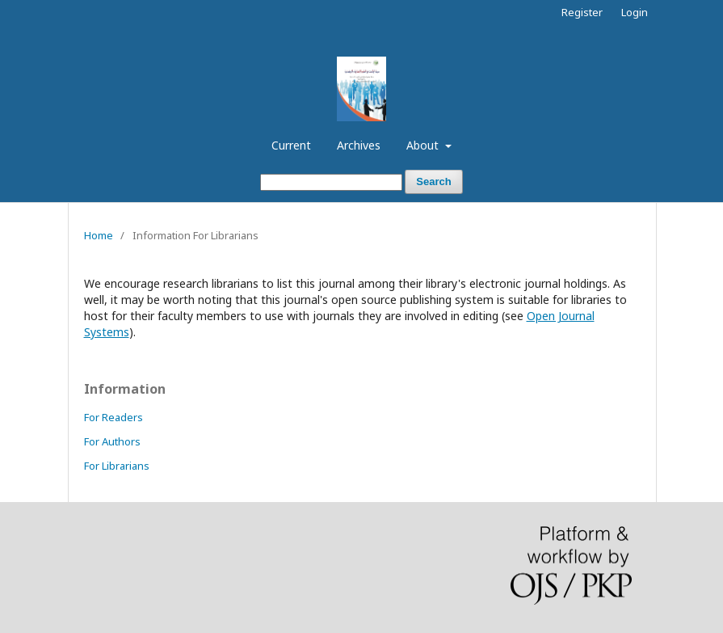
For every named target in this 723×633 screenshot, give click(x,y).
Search (433, 181)
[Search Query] (331, 182)
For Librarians (116, 465)
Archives (358, 145)
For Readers (113, 417)
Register (582, 12)
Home (98, 235)
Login (634, 12)
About (424, 145)
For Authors (112, 441)
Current (291, 145)
